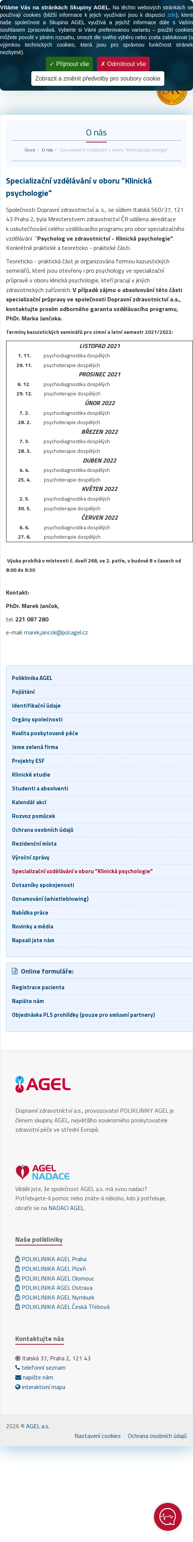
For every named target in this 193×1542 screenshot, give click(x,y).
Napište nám (28, 1001)
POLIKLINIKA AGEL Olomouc (54, 1278)
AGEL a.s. (38, 1426)
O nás (47, 149)
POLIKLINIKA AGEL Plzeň (50, 1268)
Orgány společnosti (37, 719)
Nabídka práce (30, 912)
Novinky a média (32, 926)
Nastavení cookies (98, 1435)
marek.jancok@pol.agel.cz (56, 632)
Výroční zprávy (31, 857)
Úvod (30, 149)
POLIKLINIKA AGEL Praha (50, 1258)
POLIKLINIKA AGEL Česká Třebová (62, 1306)
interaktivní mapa (40, 1386)
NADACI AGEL (66, 1207)
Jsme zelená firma (35, 747)
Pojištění (23, 691)
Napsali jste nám (33, 940)
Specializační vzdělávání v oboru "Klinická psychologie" (82, 871)
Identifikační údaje (36, 705)
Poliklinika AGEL (32, 678)
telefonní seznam (40, 1367)
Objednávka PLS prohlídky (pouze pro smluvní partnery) (83, 1014)
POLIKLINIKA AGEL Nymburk (54, 1297)
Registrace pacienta (38, 987)
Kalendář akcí (29, 802)
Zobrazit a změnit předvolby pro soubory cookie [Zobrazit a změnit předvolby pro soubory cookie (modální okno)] (97, 78)
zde (171, 15)
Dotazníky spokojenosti (43, 885)
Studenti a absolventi (40, 788)
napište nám (34, 1377)
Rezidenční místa (34, 843)
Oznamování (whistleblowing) (50, 898)
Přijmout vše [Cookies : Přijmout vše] (69, 64)
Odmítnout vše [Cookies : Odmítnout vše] (123, 64)
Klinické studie (31, 774)
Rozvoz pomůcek (33, 816)
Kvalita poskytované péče (45, 733)
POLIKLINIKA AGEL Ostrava (53, 1287)
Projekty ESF (28, 760)
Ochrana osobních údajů (42, 829)
